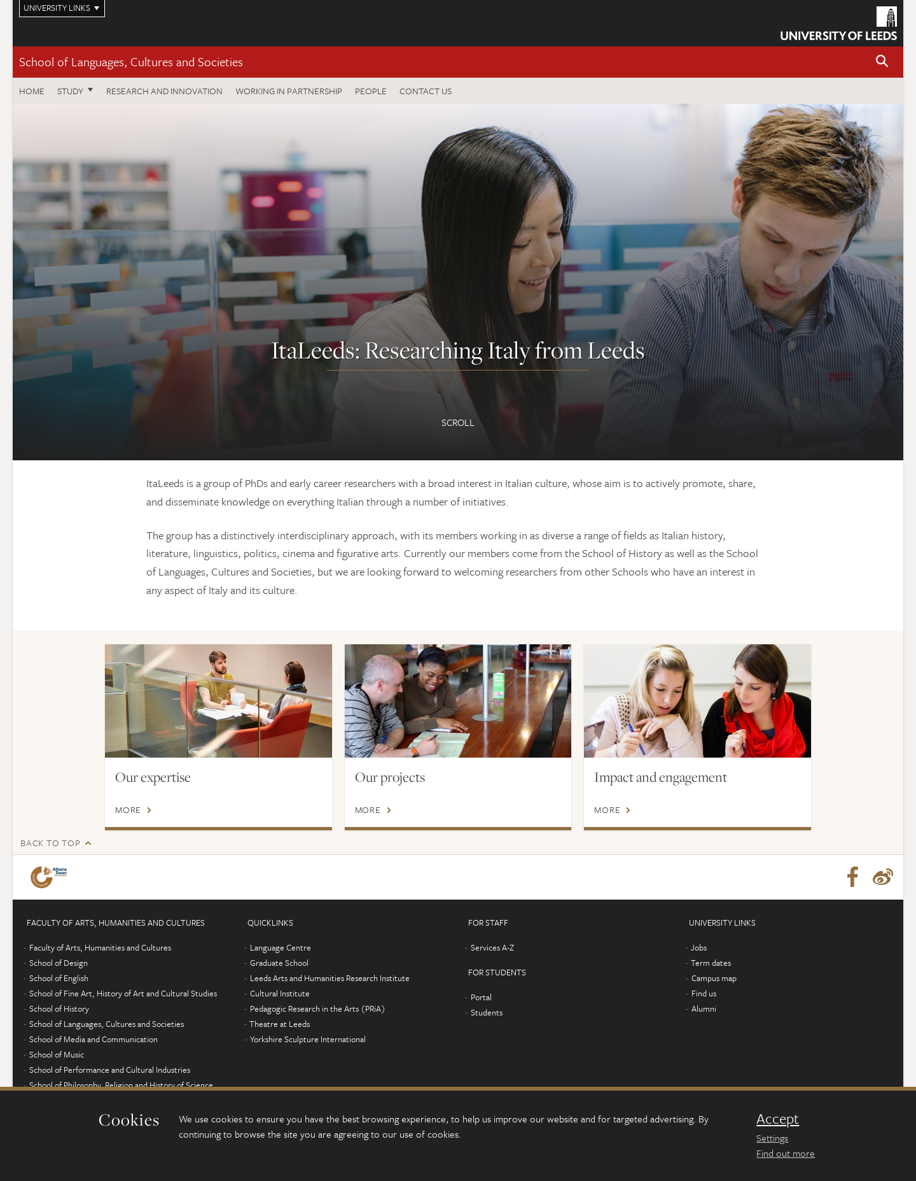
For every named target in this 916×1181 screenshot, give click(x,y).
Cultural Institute (280, 993)
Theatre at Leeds (279, 1023)
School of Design (58, 962)
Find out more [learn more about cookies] (785, 1153)
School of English (58, 978)
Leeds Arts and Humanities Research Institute (330, 978)
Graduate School (279, 962)
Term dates (711, 962)
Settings (772, 1138)
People (371, 90)
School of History (59, 1008)
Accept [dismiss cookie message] (777, 1118)
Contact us (425, 90)
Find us (703, 993)
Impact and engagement (660, 776)
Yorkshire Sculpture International (308, 1039)
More (128, 810)
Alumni (703, 1008)
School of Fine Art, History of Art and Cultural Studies (123, 993)
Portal (481, 997)
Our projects (390, 776)
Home (32, 90)
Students (487, 1012)
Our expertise (153, 776)
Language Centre (280, 947)
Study (70, 90)
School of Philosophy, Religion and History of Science (121, 1084)
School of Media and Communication (93, 1039)
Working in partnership (288, 90)
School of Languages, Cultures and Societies (131, 61)
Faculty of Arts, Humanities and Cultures (100, 947)
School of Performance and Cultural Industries (109, 1069)
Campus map (714, 978)
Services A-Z (492, 947)
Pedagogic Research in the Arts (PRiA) (317, 1008)
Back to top (50, 842)
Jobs (699, 947)
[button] (882, 62)
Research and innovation (164, 90)
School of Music (56, 1054)
